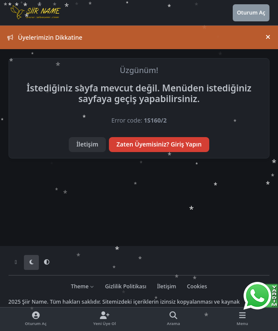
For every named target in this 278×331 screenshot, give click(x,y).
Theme (82, 286)
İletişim (87, 144)
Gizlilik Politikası (125, 286)
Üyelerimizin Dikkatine (44, 37)
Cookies (197, 286)
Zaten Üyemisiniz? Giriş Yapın (159, 144)
